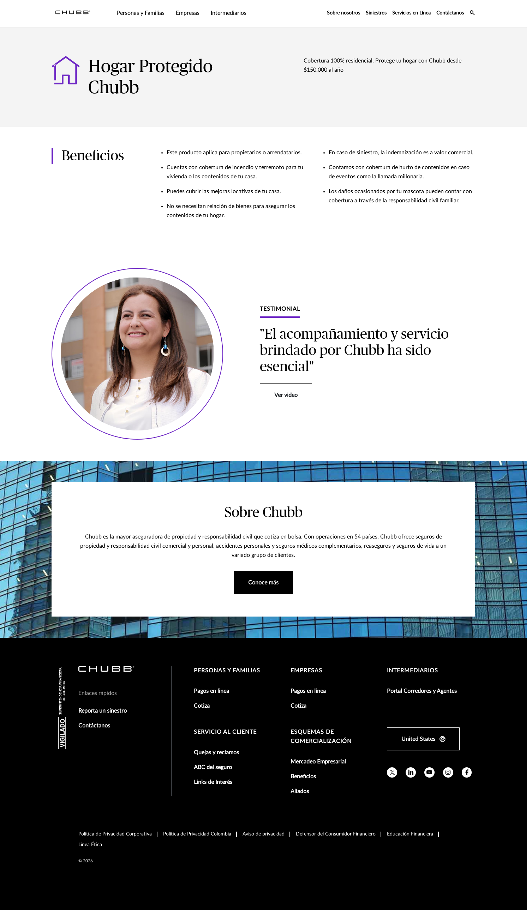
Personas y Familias (227, 670)
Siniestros (376, 13)
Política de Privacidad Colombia (197, 834)
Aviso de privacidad (264, 834)
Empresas (306, 670)
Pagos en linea (211, 691)
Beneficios (303, 776)
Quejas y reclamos (216, 752)
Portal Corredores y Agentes (422, 691)
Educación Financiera (410, 834)
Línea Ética (90, 844)
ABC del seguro (213, 767)
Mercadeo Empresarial (318, 762)
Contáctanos (450, 13)
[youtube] (429, 772)
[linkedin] (411, 772)
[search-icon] (472, 13)
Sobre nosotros (343, 13)
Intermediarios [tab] (228, 13)
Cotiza (202, 706)
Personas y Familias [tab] (140, 13)
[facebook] (467, 772)
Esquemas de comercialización (321, 736)
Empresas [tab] (187, 13)
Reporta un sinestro (102, 711)
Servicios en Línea (411, 13)
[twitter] (392, 772)
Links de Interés (213, 782)
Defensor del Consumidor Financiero (336, 834)
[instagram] (448, 772)
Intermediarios (412, 670)
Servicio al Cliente (225, 732)
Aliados (300, 791)
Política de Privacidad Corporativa (115, 834)
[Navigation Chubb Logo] (73, 14)
